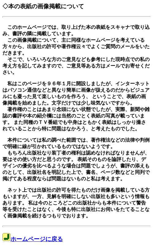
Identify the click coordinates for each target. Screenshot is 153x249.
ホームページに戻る (32, 239)
